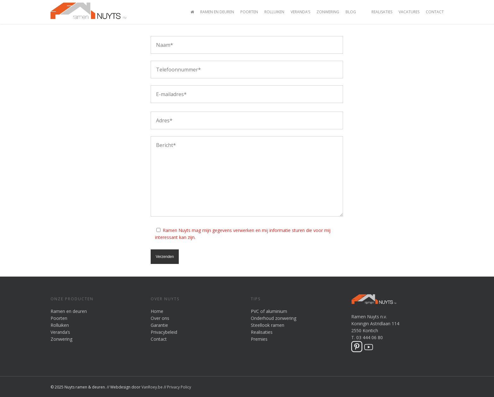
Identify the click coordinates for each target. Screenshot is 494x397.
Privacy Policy (179, 387)
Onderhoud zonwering (273, 318)
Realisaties (381, 12)
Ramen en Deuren (217, 12)
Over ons (160, 318)
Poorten (249, 12)
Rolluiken (274, 12)
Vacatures (409, 12)
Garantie (159, 325)
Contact (435, 12)
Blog (351, 12)
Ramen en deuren (69, 311)
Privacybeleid (164, 332)
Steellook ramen (267, 325)
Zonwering (327, 12)
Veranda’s (300, 12)
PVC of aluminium (269, 311)
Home (157, 311)
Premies (259, 339)
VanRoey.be (152, 387)
